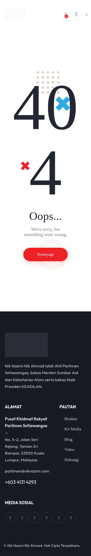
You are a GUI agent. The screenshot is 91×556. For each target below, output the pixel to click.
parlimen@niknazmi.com (27, 470)
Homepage (45, 254)
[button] (86, 14)
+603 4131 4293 (20, 482)
